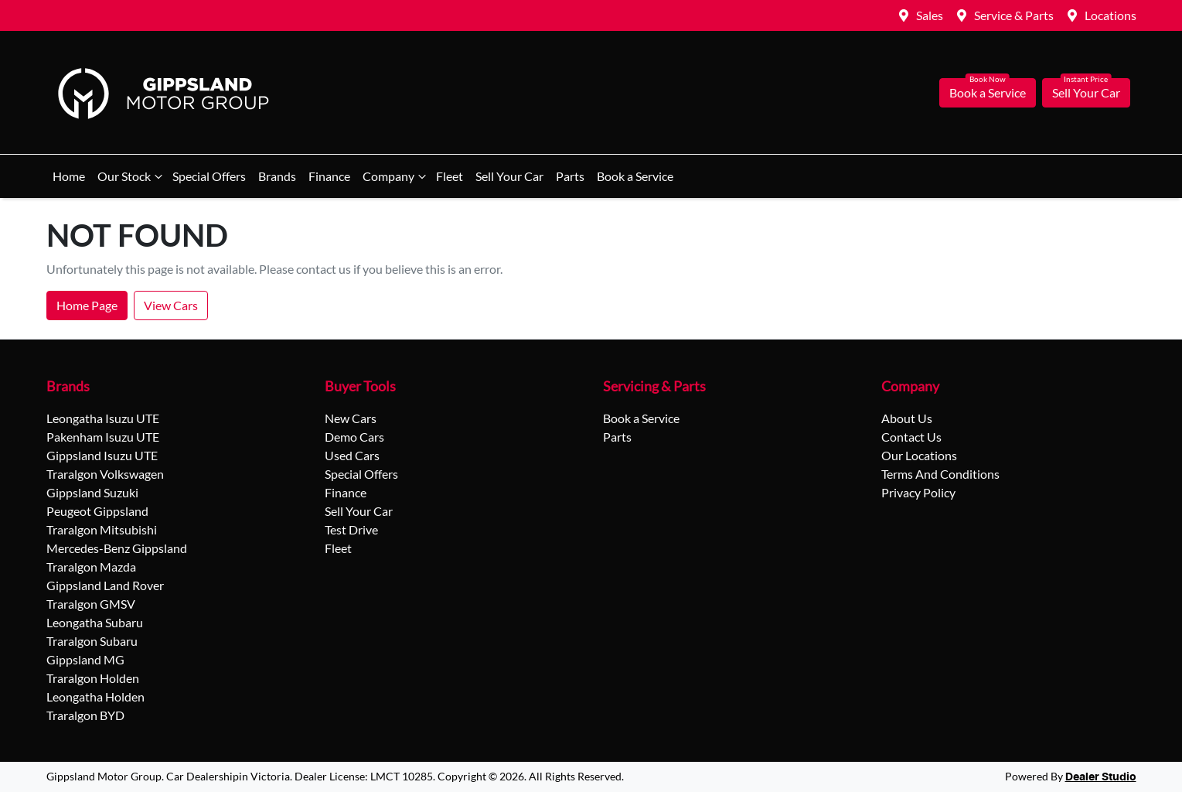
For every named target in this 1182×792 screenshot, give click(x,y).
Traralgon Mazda (91, 566)
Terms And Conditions (940, 473)
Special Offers (209, 176)
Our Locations (919, 455)
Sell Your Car (1086, 92)
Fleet (449, 176)
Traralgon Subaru (92, 640)
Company (396, 176)
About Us (906, 418)
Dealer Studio (1100, 777)
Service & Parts (1014, 15)
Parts (570, 176)
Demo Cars (354, 436)
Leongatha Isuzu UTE (102, 418)
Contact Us (911, 436)
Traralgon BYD (85, 715)
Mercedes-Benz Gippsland (116, 548)
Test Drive (351, 529)
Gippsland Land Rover (105, 585)
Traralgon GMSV (90, 603)
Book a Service (987, 92)
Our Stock (131, 176)
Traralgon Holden (92, 678)
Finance (329, 176)
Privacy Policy (918, 492)
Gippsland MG (85, 659)
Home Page (87, 305)
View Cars (171, 305)
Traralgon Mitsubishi (101, 529)
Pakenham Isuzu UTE (102, 436)
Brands (277, 176)
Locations (1110, 15)
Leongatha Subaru (94, 622)
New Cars (350, 418)
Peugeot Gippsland (97, 511)
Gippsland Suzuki (92, 492)
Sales (929, 15)
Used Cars (352, 455)
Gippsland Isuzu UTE (102, 455)
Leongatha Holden (95, 696)
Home (69, 176)
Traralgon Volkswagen (105, 473)
